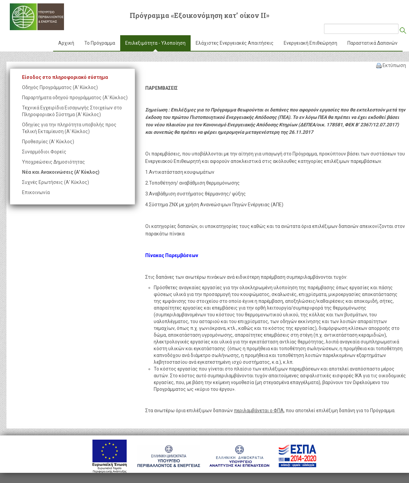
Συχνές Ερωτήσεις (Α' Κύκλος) (55, 182)
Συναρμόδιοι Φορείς (44, 151)
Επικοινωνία (36, 192)
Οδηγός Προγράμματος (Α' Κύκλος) (60, 87)
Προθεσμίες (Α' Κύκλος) (48, 141)
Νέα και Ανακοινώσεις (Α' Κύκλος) (61, 172)
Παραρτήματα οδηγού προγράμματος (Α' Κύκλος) (75, 97)
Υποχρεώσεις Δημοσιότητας (53, 162)
